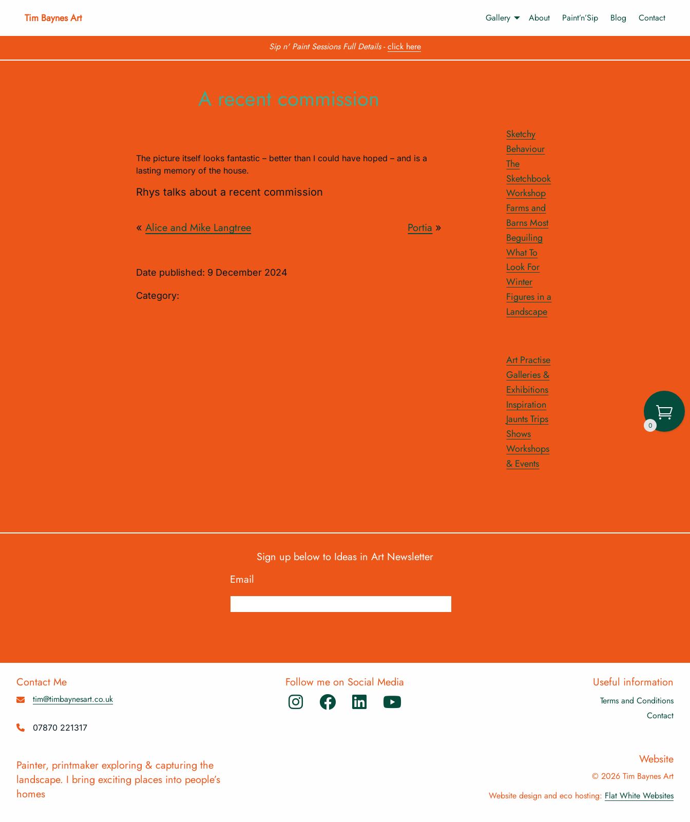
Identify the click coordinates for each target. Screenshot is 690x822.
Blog (618, 18)
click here (404, 46)
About (539, 18)
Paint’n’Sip (580, 18)
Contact (652, 18)
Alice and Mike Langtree (198, 227)
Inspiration (526, 404)
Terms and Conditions (637, 700)
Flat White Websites (639, 795)
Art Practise (528, 360)
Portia (420, 227)
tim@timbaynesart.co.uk (73, 699)
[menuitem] (498, 18)
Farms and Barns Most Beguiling (527, 222)
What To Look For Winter (523, 267)
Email (247, 579)
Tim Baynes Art (53, 18)
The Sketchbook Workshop (528, 178)
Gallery (498, 18)
